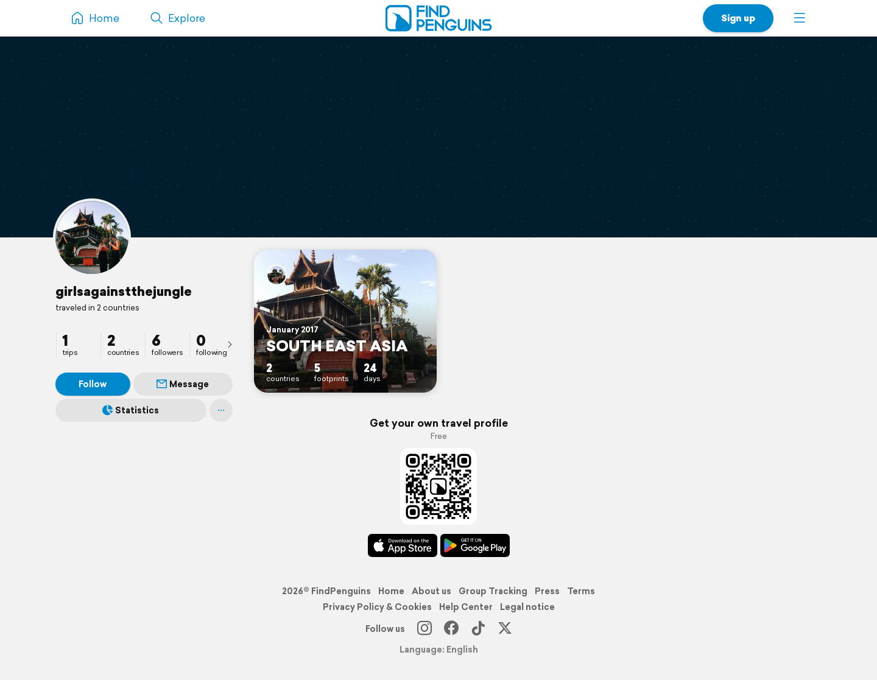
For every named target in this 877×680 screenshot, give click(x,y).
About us (431, 591)
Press (547, 591)
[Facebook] (451, 629)
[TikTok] (478, 629)
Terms (581, 591)
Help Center (466, 607)
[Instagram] (424, 629)
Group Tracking (493, 591)
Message (183, 384)
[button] (800, 18)
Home (391, 591)
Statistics (130, 410)
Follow (93, 384)
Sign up (738, 18)
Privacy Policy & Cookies (377, 607)
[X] (505, 629)
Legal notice (527, 607)
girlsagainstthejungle (123, 291)
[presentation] (230, 344)
